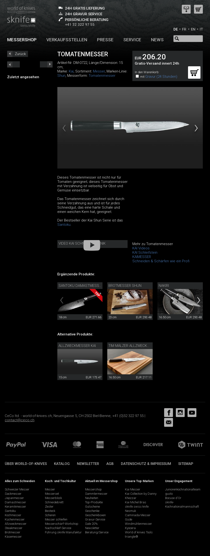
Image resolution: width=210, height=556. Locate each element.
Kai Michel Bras (135, 502)
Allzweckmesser (16, 523)
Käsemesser (13, 536)
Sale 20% (91, 523)
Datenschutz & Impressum (146, 464)
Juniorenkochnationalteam (182, 489)
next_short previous (13, 64)
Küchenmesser (15, 519)
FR (184, 29)
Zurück (20, 54)
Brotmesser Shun (124, 285)
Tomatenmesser (102, 75)
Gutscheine (92, 506)
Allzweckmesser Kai (77, 346)
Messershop (22, 39)
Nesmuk (130, 511)
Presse (105, 39)
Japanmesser (14, 498)
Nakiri (164, 285)
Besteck (50, 511)
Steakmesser (13, 528)
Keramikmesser (15, 506)
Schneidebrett (54, 502)
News (157, 39)
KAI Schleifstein (144, 252)
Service (132, 39)
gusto (169, 493)
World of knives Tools (139, 532)
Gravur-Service (95, 519)
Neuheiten (91, 498)
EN (193, 29)
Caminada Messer (138, 515)
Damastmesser (15, 502)
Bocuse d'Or (173, 498)
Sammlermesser (96, 493)
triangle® (131, 536)
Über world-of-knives (26, 464)
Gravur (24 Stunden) (161, 76)
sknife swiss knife (137, 506)
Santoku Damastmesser (81, 285)
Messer (99, 71)
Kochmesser (13, 515)
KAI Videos (141, 248)
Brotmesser (12, 532)
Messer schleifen (56, 519)
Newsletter (88, 464)
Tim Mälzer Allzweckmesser (134, 346)
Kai (71, 71)
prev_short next (46, 64)
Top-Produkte (94, 502)
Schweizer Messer (17, 489)
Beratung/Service (96, 532)
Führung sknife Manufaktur (63, 532)
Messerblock (53, 498)
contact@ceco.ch (19, 420)
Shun (61, 75)
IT (201, 29)
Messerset (52, 493)
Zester (49, 506)
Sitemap (185, 464)
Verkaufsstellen (66, 39)
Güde (128, 519)
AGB (110, 464)
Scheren (50, 515)
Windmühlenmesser (138, 523)
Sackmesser (13, 493)
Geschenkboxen (95, 515)
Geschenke (92, 511)
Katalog (62, 464)
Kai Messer (132, 489)
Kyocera (130, 528)
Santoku (63, 224)
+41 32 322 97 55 (80, 24)
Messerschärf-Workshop (61, 523)
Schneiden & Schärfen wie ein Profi (160, 261)
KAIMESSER (141, 257)
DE (175, 29)
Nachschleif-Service (58, 528)
